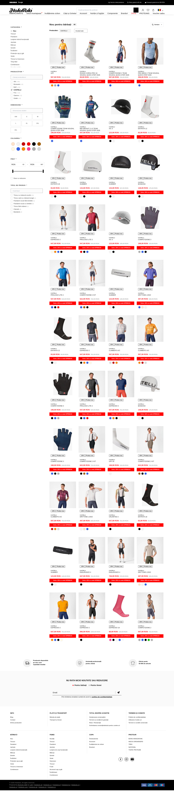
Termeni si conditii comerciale (138, 729)
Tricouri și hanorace (16, 773)
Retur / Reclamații (95, 729)
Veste (12, 770)
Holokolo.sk (38, 792)
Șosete (12, 762)
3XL (16, 136)
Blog (11, 724)
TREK (130, 751)
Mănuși (12, 759)
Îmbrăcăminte (93, 745)
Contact (12, 726)
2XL (37, 130)
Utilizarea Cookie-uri (135, 726)
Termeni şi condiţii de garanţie (99, 726)
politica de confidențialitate (102, 703)
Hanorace (53, 767)
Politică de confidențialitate (137, 724)
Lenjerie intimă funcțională (18, 756)
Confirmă (118, 699)
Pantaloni (13, 751)
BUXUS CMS (22, 792)
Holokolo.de (33, 794)
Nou (11, 745)
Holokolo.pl (57, 792)
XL (27, 130)
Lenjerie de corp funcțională (59, 756)
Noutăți (52, 745)
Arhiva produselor (16, 729)
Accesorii (92, 748)
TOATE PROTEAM (135, 756)
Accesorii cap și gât (56, 776)
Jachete (12, 754)
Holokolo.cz (47, 792)
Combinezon (14, 776)
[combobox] (160, 11)
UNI (16, 123)
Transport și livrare (56, 726)
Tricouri (12, 748)
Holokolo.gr (52, 794)
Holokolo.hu (66, 792)
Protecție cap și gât (16, 767)
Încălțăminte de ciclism (96, 751)
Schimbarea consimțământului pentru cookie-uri (104, 732)
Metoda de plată (55, 724)
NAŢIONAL (132, 754)
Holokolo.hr (43, 794)
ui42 (31, 792)
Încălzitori (13, 765)
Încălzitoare (53, 779)
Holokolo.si (13, 794)
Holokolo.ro (75, 792)
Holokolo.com (23, 794)
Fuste (51, 773)
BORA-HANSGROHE (135, 745)
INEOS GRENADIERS (136, 748)
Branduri (92, 754)
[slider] (12, 177)
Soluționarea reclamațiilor (97, 724)
